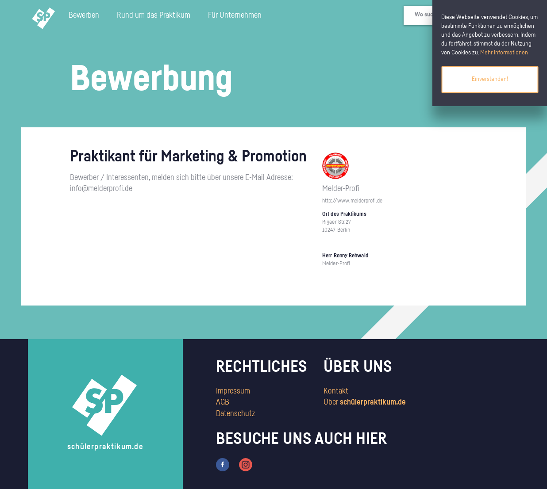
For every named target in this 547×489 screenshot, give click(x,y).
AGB (222, 402)
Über (365, 402)
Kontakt (336, 391)
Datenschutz (235, 414)
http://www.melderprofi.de (352, 201)
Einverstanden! (490, 79)
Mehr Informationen (504, 53)
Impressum (233, 391)
